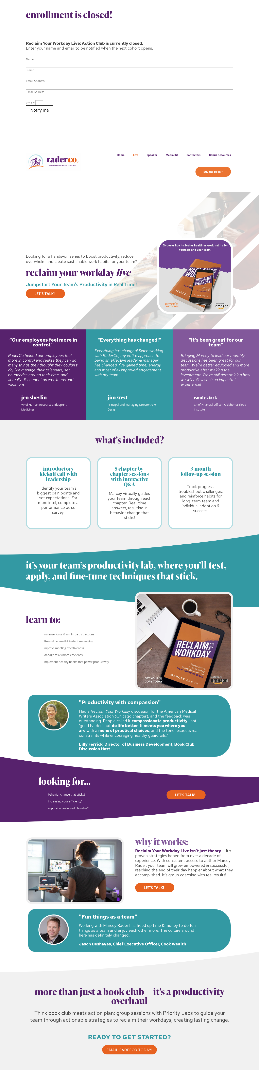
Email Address (35, 81)
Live (135, 155)
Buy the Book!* (213, 172)
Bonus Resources (220, 155)
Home (120, 155)
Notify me (39, 110)
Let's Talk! (44, 293)
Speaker (152, 155)
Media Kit (172, 155)
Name (30, 59)
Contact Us (194, 155)
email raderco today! (130, 1049)
